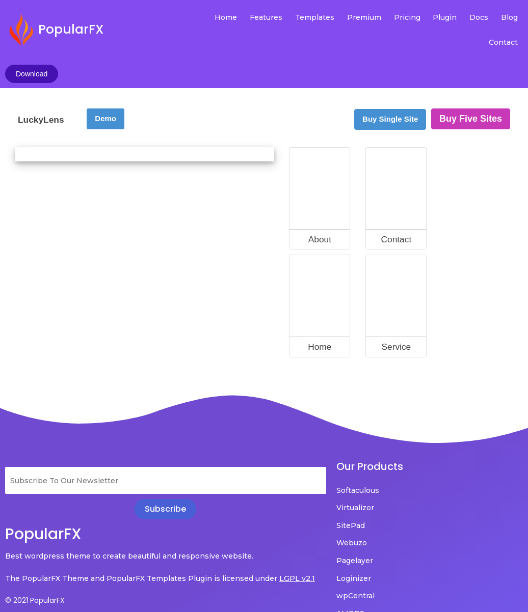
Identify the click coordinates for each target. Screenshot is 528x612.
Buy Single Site (390, 66)
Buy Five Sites (470, 66)
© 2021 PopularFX (35, 562)
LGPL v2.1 (47, 539)
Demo (105, 65)
